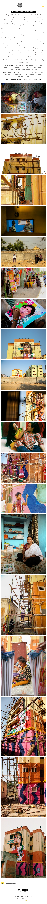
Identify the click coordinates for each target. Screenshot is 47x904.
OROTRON (26, 901)
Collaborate (23, 896)
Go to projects (11, 883)
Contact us (29, 896)
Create (17, 896)
